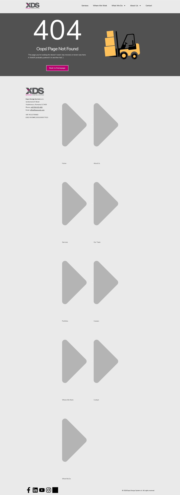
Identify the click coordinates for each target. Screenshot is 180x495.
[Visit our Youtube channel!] (42, 490)
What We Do (119, 6)
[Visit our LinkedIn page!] (35, 490)
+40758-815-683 (37, 107)
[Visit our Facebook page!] (28, 490)
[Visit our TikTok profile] (48, 490)
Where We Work (100, 5)
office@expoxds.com (37, 110)
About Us (135, 6)
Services (85, 5)
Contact (149, 5)
